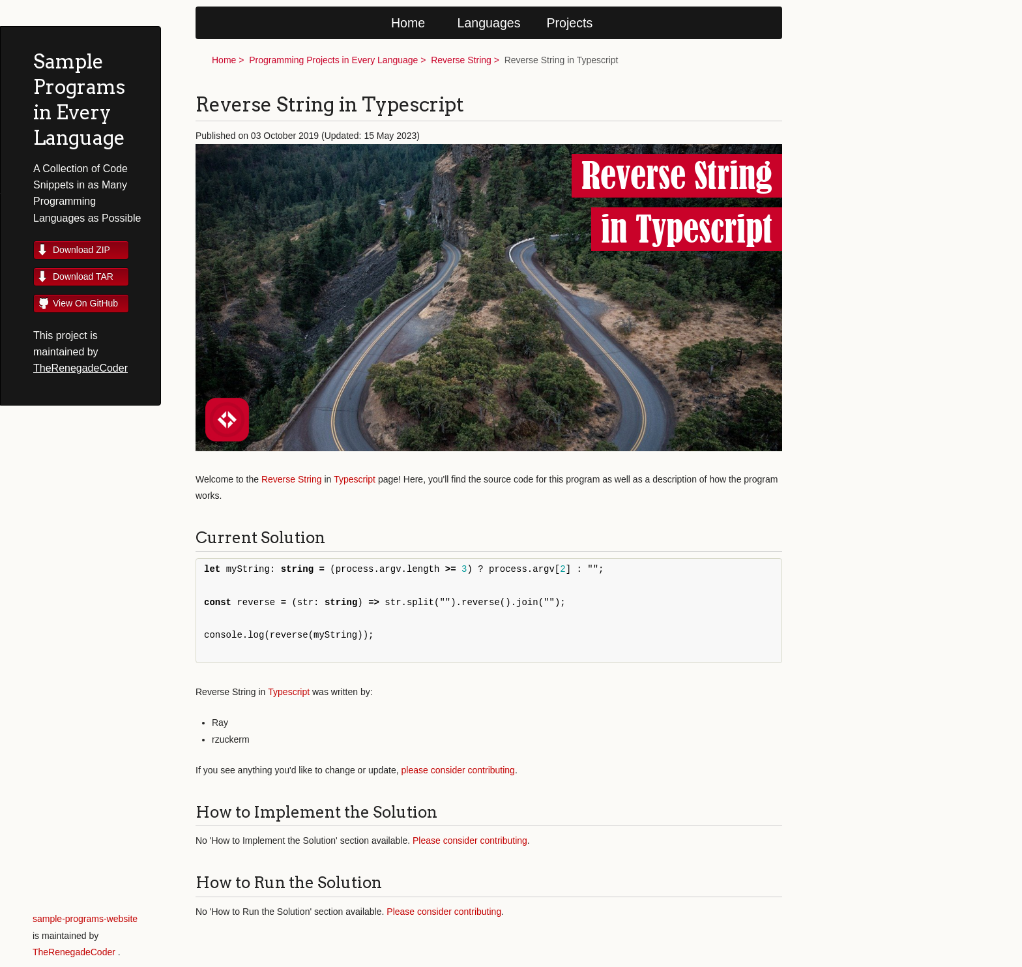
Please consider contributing (470, 840)
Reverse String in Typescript (561, 60)
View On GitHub (85, 303)
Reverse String (461, 60)
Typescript (354, 479)
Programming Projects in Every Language (333, 60)
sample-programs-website (85, 919)
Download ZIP (81, 250)
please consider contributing (458, 770)
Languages (489, 23)
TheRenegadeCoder (80, 368)
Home (408, 23)
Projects (570, 23)
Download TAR (83, 276)
